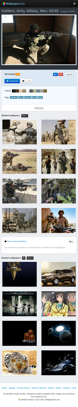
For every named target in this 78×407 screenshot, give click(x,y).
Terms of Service (39, 388)
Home (4, 388)
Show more (39, 108)
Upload (12, 388)
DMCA (51, 388)
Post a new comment (15, 241)
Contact (66, 388)
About (58, 388)
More (24, 116)
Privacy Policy (23, 388)
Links (74, 388)
